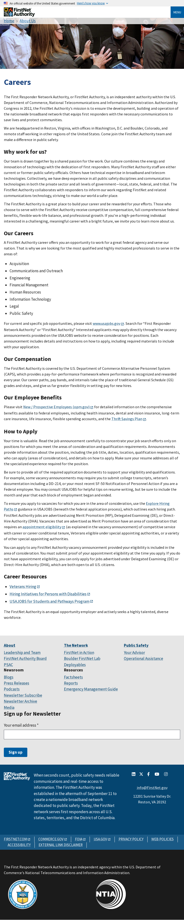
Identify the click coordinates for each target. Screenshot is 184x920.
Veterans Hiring (23, 586)
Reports (71, 683)
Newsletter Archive (20, 701)
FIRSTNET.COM (15, 839)
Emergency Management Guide (91, 689)
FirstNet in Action (79, 652)
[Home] (19, 15)
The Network (76, 645)
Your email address (21, 725)
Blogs (8, 677)
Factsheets (73, 677)
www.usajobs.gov (106, 323)
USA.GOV (100, 839)
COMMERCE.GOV (50, 839)
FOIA (78, 839)
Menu (177, 12)
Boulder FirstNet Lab (82, 658)
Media (9, 707)
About (9, 645)
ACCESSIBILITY (19, 845)
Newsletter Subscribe (23, 695)
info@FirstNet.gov (152, 787)
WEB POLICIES (162, 839)
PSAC (8, 664)
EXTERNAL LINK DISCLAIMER (61, 845)
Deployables (75, 664)
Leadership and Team (22, 652)
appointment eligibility (42, 526)
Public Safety (136, 645)
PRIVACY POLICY (131, 839)
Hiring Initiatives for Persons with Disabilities (48, 594)
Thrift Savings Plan (126, 418)
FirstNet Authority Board (25, 658)
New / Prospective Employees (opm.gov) (56, 406)
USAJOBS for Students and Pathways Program (49, 601)
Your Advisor (134, 652)
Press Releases (16, 683)
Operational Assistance (143, 658)
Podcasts (12, 689)
